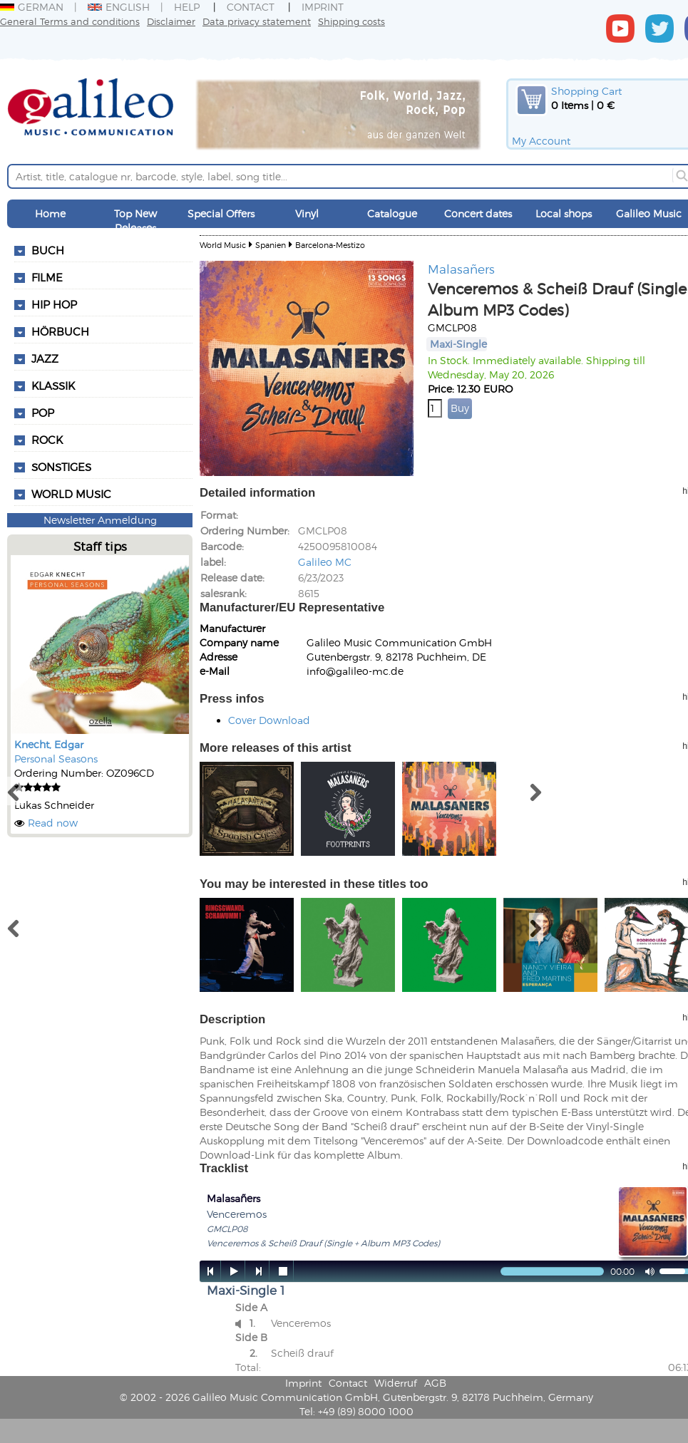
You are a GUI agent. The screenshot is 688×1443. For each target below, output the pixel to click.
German (31, 7)
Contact (250, 7)
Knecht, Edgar (48, 744)
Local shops (563, 213)
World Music (71, 493)
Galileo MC (324, 562)
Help (187, 7)
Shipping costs (351, 21)
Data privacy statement (256, 21)
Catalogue (392, 213)
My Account (541, 141)
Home (50, 213)
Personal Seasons (56, 758)
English (119, 7)
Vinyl (307, 213)
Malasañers (461, 269)
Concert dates (478, 213)
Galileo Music (649, 213)
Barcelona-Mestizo (330, 244)
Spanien (270, 244)
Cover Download (269, 720)
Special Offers (221, 213)
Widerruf (395, 1383)
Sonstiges (61, 466)
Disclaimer (171, 21)
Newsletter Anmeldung (100, 520)
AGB (435, 1383)
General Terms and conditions (70, 21)
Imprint (323, 7)
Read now (53, 823)
